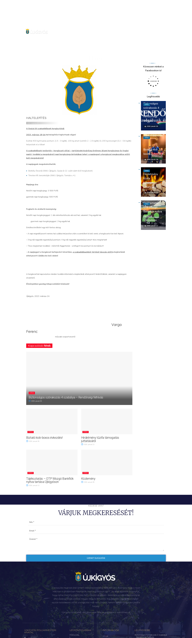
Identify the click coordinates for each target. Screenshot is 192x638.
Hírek (31, 393)
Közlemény (88, 478)
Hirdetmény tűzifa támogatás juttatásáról (100, 439)
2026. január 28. (35, 401)
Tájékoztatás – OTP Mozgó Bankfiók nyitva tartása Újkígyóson (49, 480)
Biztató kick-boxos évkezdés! (44, 437)
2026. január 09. (88, 482)
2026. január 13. (88, 444)
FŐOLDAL (75, 635)
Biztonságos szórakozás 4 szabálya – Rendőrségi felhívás (66, 397)
